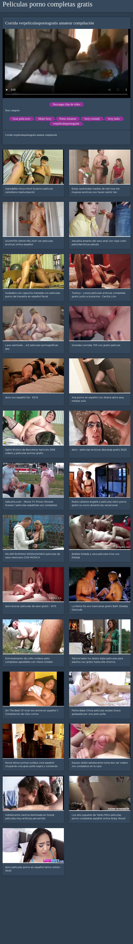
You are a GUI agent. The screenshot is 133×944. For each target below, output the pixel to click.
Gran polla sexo (21, 118)
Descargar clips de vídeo (66, 104)
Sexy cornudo (92, 118)
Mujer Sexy (44, 118)
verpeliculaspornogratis (66, 123)
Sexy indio (114, 118)
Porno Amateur (67, 118)
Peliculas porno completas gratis (47, 4)
